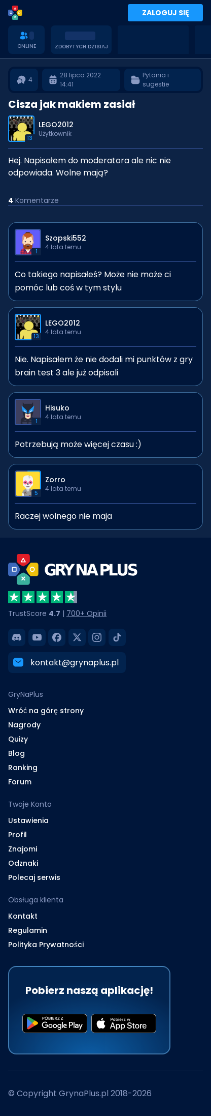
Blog (16, 753)
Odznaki (23, 863)
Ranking (23, 767)
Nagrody (24, 725)
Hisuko (57, 408)
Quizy (18, 739)
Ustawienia (28, 820)
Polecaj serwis (34, 877)
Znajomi (22, 849)
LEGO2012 (56, 125)
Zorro (55, 480)
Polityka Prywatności (46, 944)
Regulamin (27, 930)
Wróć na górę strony (46, 711)
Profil (17, 835)
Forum (19, 782)
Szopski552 (65, 238)
